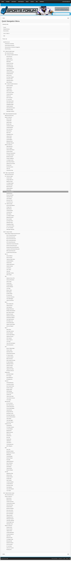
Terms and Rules (55, 558)
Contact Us (60, 558)
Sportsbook (21, 1)
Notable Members (6, 29)
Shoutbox (14, 1)
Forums (4, 27)
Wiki (37, 1)
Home (2, 1)
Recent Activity (6, 30)
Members (42, 1)
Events (32, 1)
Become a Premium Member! (62, 9)
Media (27, 1)
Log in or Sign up (6, 33)
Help (4, 35)
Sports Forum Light (4, 558)
